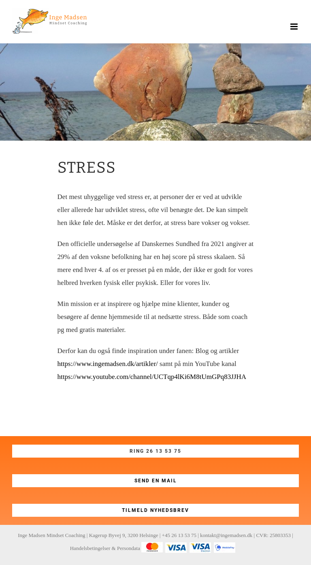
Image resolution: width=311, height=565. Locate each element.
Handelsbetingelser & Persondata (105, 548)
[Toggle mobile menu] (294, 26)
